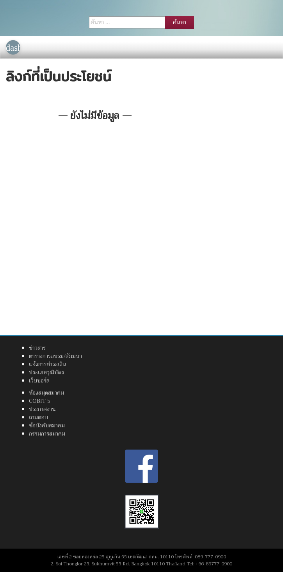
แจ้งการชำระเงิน (47, 364)
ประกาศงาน (42, 409)
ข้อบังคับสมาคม (47, 425)
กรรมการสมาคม (47, 433)
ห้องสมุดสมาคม (46, 392)
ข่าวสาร (37, 347)
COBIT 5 (39, 401)
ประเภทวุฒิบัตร (46, 372)
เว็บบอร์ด (39, 380)
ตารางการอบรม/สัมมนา (55, 356)
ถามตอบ (38, 417)
